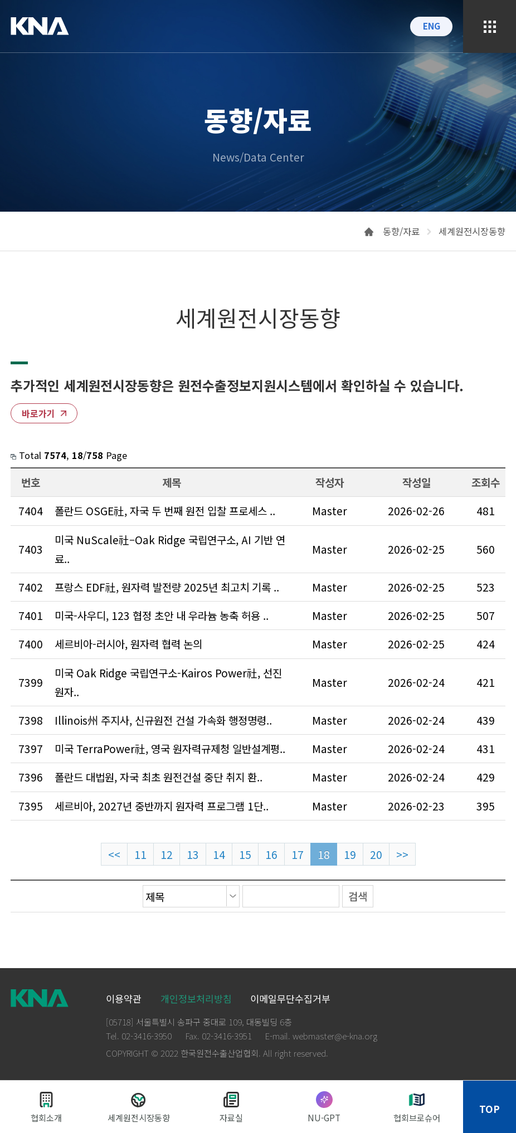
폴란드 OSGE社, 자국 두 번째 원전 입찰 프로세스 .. (165, 510)
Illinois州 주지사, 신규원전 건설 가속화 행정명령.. (163, 719)
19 (350, 854)
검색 (357, 896)
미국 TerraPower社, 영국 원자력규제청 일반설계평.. (170, 748)
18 (324, 854)
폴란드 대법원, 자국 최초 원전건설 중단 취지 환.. (158, 776)
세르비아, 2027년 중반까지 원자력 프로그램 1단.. (162, 805)
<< (114, 854)
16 (271, 854)
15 (245, 854)
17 (297, 854)
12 (166, 854)
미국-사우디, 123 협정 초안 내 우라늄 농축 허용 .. (162, 615)
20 (376, 854)
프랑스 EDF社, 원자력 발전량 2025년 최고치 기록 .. (167, 586)
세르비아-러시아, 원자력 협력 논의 (128, 643)
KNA (40, 26)
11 (140, 854)
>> (402, 854)
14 (219, 854)
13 (193, 854)
